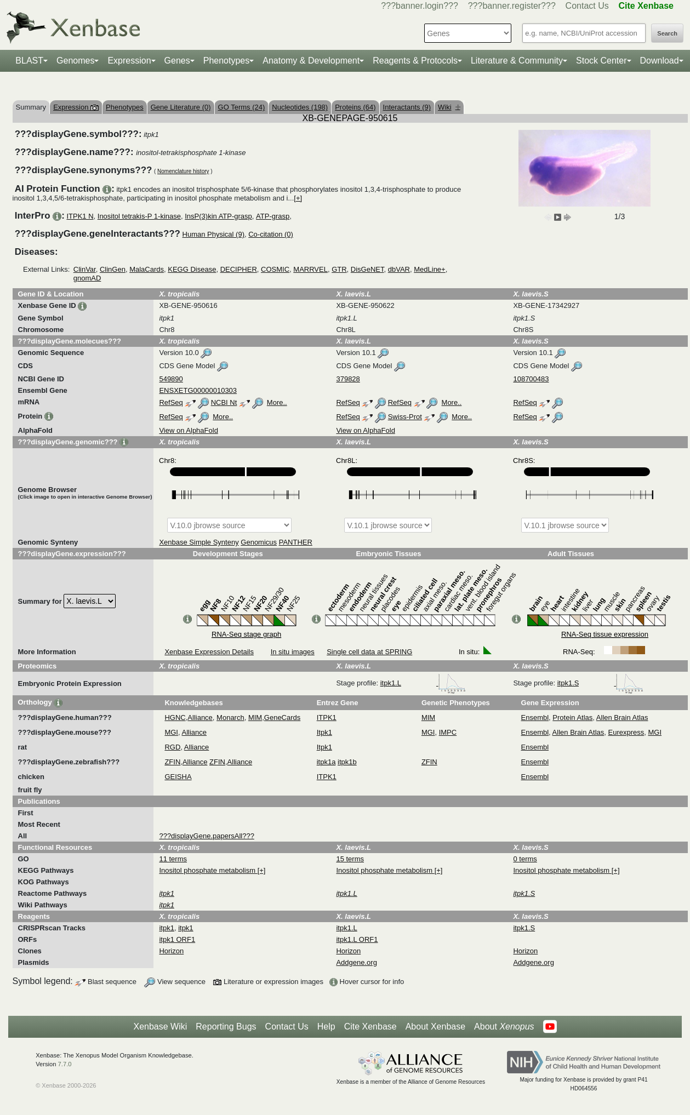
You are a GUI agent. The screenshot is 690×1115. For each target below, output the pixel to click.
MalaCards (146, 269)
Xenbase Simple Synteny (198, 542)
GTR (339, 269)
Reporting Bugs (226, 1026)
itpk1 (166, 928)
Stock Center (601, 60)
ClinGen (113, 269)
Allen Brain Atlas (622, 717)
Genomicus (259, 542)
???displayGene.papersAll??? (206, 836)
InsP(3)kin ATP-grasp (218, 216)
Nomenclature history (183, 171)
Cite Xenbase (370, 1026)
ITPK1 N (79, 216)
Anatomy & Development (311, 60)
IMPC (448, 732)
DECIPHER (238, 269)
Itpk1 (324, 732)
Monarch (230, 717)
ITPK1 (327, 717)
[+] (298, 198)
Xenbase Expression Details (209, 652)
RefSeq (171, 402)
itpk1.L (423, 683)
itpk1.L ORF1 (357, 939)
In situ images (293, 652)
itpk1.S (600, 683)
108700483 (531, 379)
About (504, 1027)
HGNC (174, 717)
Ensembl (535, 717)
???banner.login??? (419, 5)
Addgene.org (356, 962)
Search (667, 33)
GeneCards (282, 717)
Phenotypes (226, 60)
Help (326, 1026)
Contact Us (587, 5)
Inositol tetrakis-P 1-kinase (139, 216)
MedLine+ (429, 269)
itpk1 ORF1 (177, 939)
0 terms (525, 859)
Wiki (449, 107)
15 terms (350, 859)
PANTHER (295, 542)
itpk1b (347, 762)
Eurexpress (626, 732)
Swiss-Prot (405, 417)
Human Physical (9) (213, 234)
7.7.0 (65, 1064)
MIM (255, 717)
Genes (177, 60)
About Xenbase (435, 1026)
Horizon (171, 951)
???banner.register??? (512, 5)
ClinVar (84, 269)
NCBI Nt (224, 402)
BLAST (29, 60)
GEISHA (177, 777)
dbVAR (399, 269)
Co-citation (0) (270, 234)
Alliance (200, 717)
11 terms (173, 859)
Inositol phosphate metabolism (208, 870)
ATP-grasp (272, 216)
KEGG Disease (192, 269)
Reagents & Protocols (415, 60)
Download (659, 60)
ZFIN (172, 762)
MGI (171, 732)
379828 (348, 379)
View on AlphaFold (188, 430)
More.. (277, 402)
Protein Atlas (572, 717)
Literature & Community (517, 60)
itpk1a (326, 762)
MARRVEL (310, 269)
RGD (172, 747)
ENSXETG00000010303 (198, 390)
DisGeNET (367, 269)
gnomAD (87, 278)
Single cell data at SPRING (369, 652)
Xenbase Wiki (160, 1026)
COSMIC (275, 269)
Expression (129, 60)
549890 (171, 379)
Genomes (75, 60)
